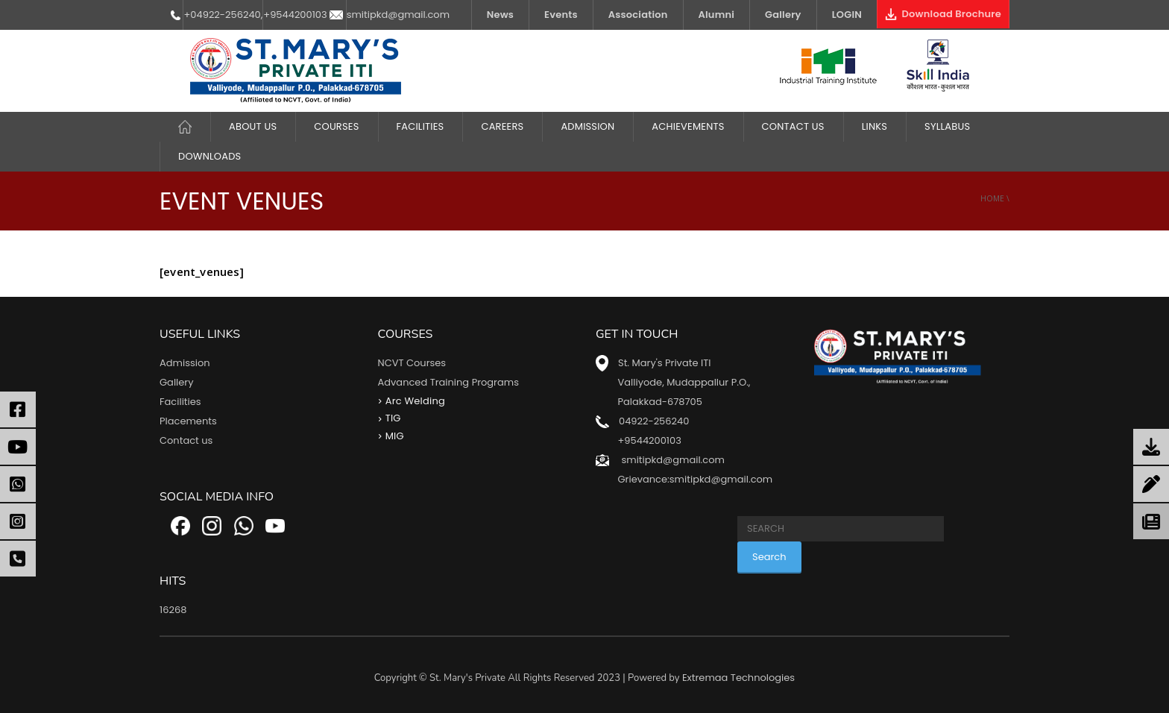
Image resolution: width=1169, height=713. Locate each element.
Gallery (783, 14)
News (500, 14)
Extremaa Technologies (738, 677)
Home (992, 198)
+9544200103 (295, 14)
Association (638, 14)
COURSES (336, 126)
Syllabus (947, 126)
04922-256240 (654, 421)
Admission (587, 126)
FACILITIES (420, 126)
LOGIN (847, 14)
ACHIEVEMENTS (688, 126)
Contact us (186, 440)
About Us (253, 126)
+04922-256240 (221, 14)
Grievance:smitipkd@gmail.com (694, 479)
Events (561, 14)
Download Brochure (943, 14)
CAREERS (502, 126)
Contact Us (793, 126)
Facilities (180, 402)
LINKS (874, 126)
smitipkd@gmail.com (398, 14)
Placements (188, 421)
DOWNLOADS (209, 156)
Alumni (717, 14)
